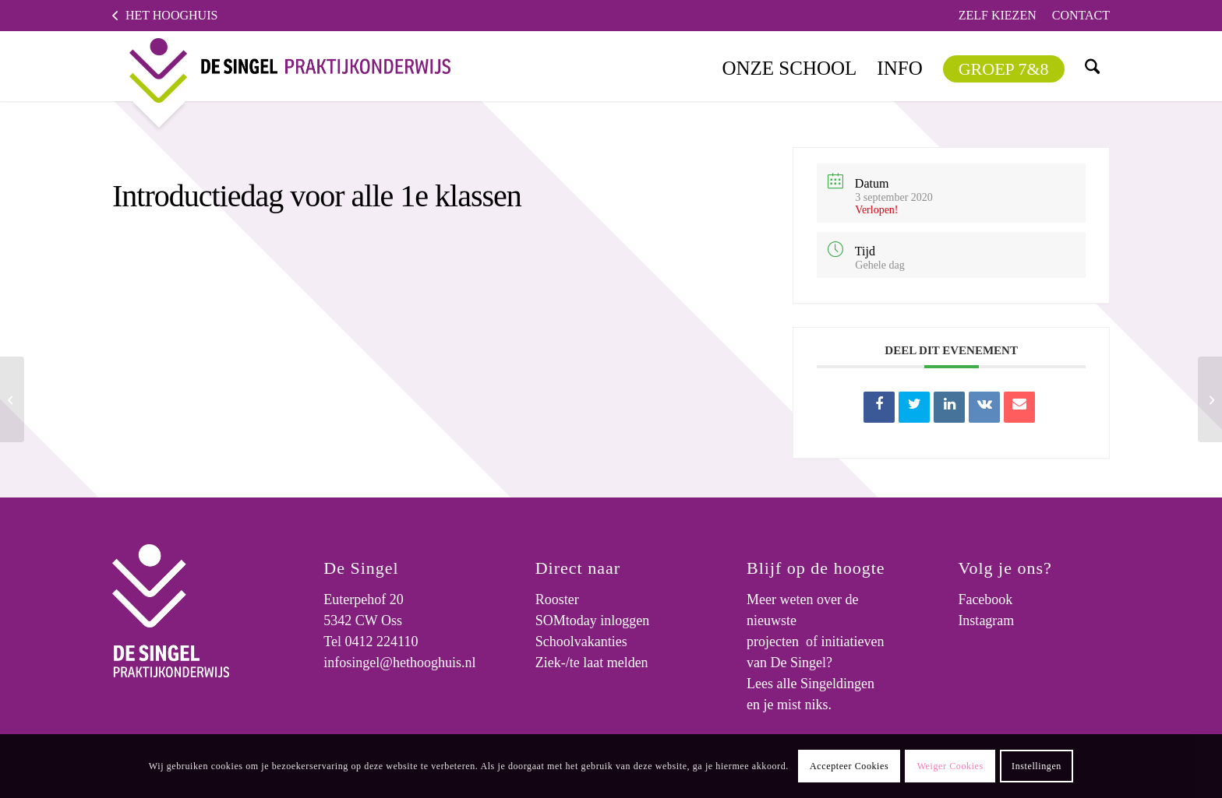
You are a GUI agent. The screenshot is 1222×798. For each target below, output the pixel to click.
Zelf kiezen (998, 15)
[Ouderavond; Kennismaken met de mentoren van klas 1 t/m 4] (12, 399)
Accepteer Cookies (849, 766)
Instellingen (1036, 766)
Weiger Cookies (950, 766)
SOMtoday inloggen (592, 620)
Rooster (557, 599)
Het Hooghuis (171, 15)
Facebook (985, 599)
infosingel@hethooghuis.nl (399, 662)
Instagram (986, 620)
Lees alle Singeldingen (810, 683)
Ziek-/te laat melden (591, 662)
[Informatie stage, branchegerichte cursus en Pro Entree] (1210, 399)
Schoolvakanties (581, 641)
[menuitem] (997, 15)
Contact (1081, 15)
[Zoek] (1092, 66)
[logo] (277, 66)
